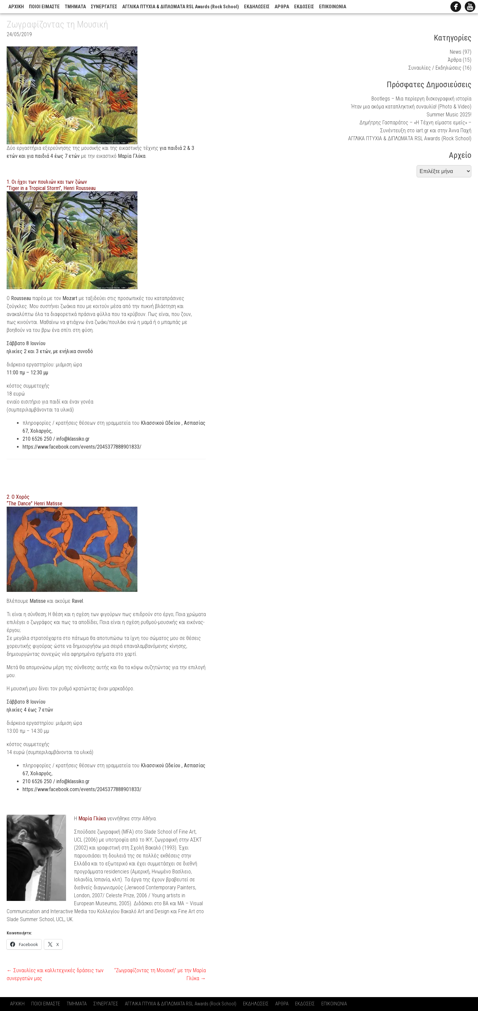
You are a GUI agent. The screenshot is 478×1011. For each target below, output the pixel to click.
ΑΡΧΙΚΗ (16, 7)
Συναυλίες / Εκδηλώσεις (434, 68)
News (455, 52)
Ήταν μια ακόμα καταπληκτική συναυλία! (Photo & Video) (411, 106)
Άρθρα (454, 60)
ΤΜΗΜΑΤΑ (75, 7)
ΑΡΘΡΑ (282, 7)
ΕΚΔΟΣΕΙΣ (304, 7)
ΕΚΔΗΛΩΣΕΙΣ (257, 7)
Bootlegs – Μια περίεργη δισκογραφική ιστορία (421, 98)
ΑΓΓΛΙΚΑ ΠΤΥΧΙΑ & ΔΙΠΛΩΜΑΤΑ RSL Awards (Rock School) (180, 7)
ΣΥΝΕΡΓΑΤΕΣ (104, 7)
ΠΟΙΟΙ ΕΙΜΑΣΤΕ (44, 7)
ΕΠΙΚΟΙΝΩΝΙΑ (332, 7)
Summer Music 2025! (449, 114)
